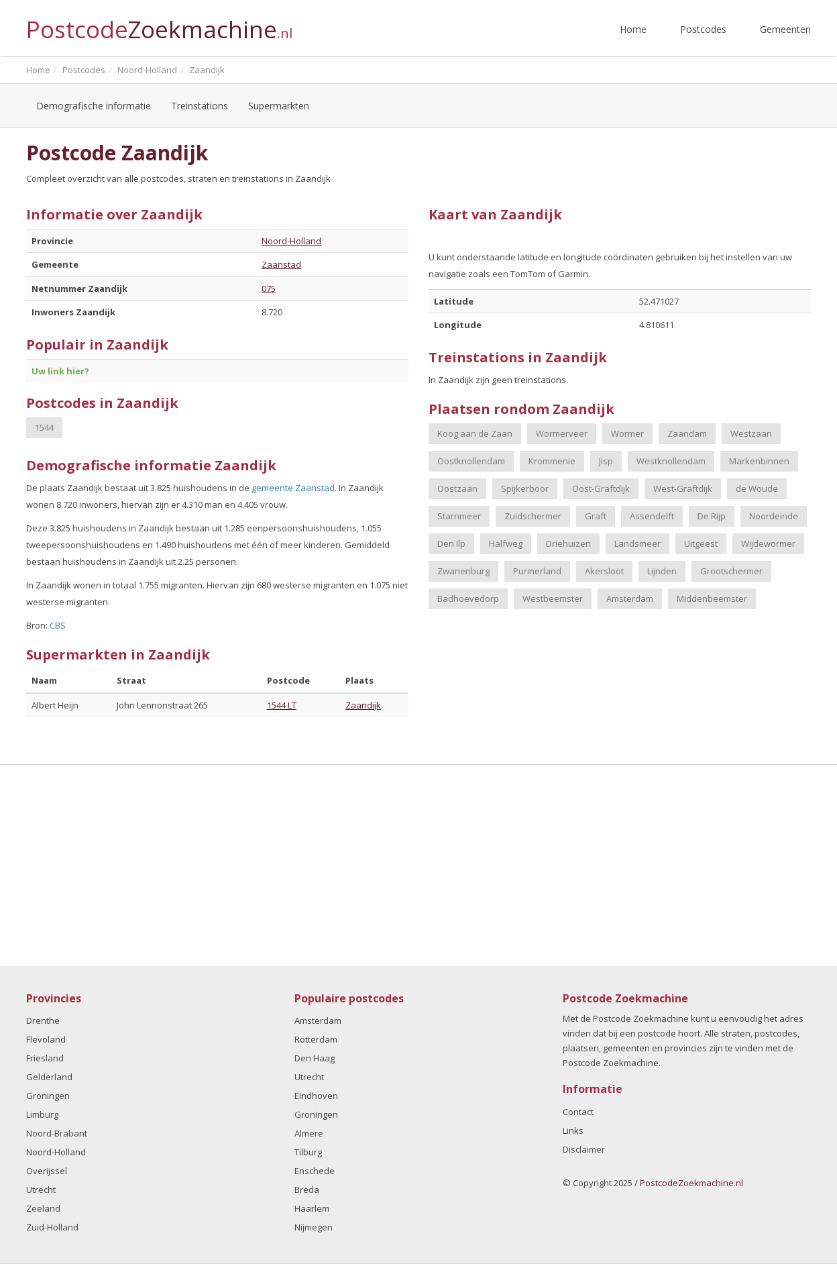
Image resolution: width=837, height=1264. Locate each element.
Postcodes (703, 29)
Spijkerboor (525, 488)
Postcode (159, 23)
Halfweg (505, 543)
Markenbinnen (759, 461)
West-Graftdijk (682, 488)
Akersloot (604, 571)
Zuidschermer (532, 516)
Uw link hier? (60, 371)
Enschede (314, 1171)
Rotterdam (315, 1039)
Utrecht (41, 1189)
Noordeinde (773, 516)
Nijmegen (313, 1227)
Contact (578, 1112)
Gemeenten (785, 29)
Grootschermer (731, 571)
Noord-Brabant (56, 1133)
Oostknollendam (471, 461)
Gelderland (49, 1077)
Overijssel (46, 1171)
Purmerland (537, 571)
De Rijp (712, 516)
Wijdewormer (768, 543)
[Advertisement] (418, 865)
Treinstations (199, 105)
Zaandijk (363, 705)
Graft (595, 516)
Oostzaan (457, 488)
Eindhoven (316, 1096)
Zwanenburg (463, 571)
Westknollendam (671, 461)
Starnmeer (459, 516)
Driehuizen (568, 543)
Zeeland (43, 1208)
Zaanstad (281, 264)
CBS (58, 625)
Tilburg (308, 1152)
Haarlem (311, 1208)
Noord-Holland (291, 241)
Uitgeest (701, 543)
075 (269, 288)
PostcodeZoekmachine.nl (691, 1183)
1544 (44, 427)
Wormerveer (562, 433)
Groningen (48, 1096)
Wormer (627, 433)
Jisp (606, 461)
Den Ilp (451, 543)
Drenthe (43, 1020)
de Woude (757, 488)
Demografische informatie (93, 105)
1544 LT (281, 705)
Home (633, 29)
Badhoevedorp (468, 598)
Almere (308, 1133)
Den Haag (314, 1058)
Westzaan (751, 433)
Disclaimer (584, 1149)
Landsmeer (637, 543)
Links (573, 1130)
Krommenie (551, 461)
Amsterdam (629, 598)
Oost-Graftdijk (601, 488)
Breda (306, 1189)
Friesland (45, 1058)
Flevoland (46, 1039)
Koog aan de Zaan (474, 433)
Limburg (42, 1114)
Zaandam (687, 433)
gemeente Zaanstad (293, 488)
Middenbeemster (712, 598)
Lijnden (662, 571)
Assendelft (652, 516)
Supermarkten (278, 105)
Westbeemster (552, 598)
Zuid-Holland (52, 1227)
